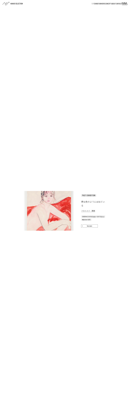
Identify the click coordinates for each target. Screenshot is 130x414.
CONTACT (114, 3)
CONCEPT (96, 3)
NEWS (88, 3)
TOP (71, 3)
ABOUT (105, 3)
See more (89, 226)
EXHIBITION (79, 3)
